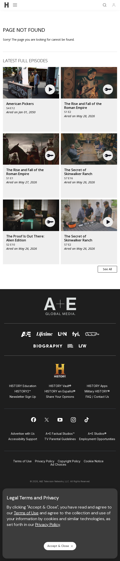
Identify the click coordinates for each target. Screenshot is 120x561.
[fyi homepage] (76, 335)
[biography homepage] (48, 347)
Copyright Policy (69, 461)
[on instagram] (73, 419)
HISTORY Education (22, 386)
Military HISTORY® (97, 391)
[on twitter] (46, 419)
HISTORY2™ (23, 391)
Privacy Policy (44, 461)
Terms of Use (22, 461)
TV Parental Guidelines (60, 439)
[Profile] (114, 5)
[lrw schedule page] (83, 347)
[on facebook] (33, 419)
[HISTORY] (6, 4)
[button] (50, 89)
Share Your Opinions (60, 396)
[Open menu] (15, 4)
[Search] (104, 5)
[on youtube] (60, 419)
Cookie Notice (94, 461)
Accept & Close (60, 546)
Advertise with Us (23, 433)
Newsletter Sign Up (23, 396)
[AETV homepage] (26, 335)
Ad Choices (58, 464)
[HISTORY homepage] (60, 370)
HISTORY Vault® (60, 386)
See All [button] (107, 269)
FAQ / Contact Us (97, 396)
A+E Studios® (97, 433)
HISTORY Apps (97, 386)
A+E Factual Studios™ (60, 433)
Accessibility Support (22, 439)
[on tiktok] (86, 419)
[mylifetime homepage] (44, 335)
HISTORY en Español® (60, 391)
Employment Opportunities (97, 439)
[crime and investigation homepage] (71, 347)
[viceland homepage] (92, 335)
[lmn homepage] (62, 335)
